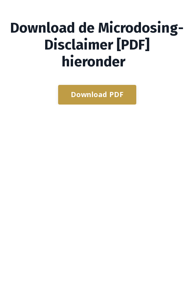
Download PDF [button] (97, 94)
